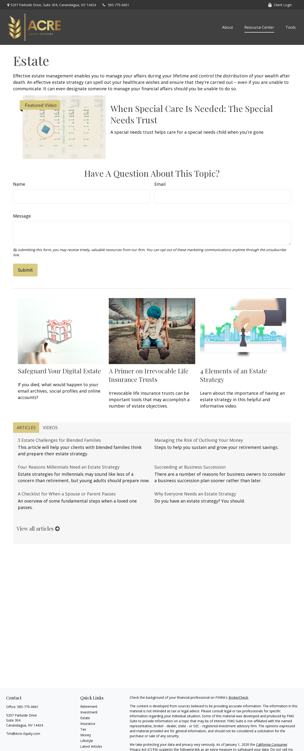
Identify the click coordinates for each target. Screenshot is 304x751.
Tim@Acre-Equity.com (23, 733)
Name (19, 184)
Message (22, 216)
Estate (85, 718)
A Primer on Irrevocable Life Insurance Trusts (148, 375)
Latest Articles (91, 746)
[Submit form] (25, 270)
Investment (89, 712)
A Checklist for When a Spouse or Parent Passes (67, 494)
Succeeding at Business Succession (190, 467)
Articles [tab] (26, 427)
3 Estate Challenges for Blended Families (59, 440)
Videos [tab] (50, 427)
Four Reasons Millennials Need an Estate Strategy (68, 467)
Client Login (280, 5)
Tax (83, 729)
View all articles (38, 528)
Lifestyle (86, 740)
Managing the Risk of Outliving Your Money (198, 440)
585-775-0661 (115, 5)
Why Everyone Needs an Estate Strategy (195, 494)
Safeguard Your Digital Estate (59, 370)
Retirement (88, 706)
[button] (227, 27)
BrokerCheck (238, 697)
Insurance (87, 723)
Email (160, 184)
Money (85, 735)
